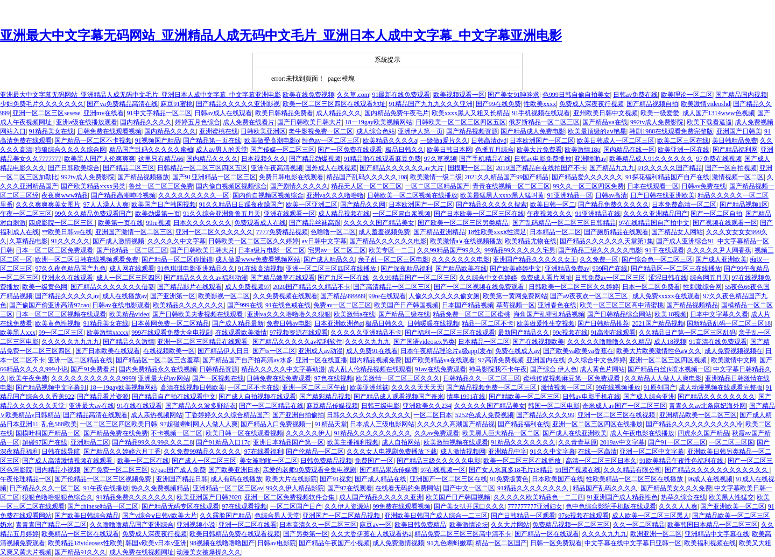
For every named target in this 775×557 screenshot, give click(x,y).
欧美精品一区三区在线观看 (80, 534)
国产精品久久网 (362, 204)
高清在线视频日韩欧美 (192, 387)
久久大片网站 (510, 524)
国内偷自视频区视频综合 (231, 186)
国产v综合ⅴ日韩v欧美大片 (159, 515)
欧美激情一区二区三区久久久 (398, 378)
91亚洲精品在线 (598, 213)
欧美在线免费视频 (308, 94)
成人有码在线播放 (236, 479)
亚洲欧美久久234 (427, 406)
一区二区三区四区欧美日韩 (118, 424)
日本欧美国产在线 (557, 479)
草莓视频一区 (515, 305)
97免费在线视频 (719, 159)
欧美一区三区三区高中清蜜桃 (622, 305)
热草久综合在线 (683, 497)
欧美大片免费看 (539, 149)
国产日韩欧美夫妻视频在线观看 (198, 314)
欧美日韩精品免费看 (284, 113)
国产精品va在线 (604, 122)
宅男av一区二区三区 (336, 250)
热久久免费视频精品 (160, 488)
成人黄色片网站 (602, 369)
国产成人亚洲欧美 (721, 259)
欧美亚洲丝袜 (369, 387)
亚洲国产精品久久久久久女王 (535, 259)
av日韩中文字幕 (323, 241)
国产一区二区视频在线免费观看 (480, 287)
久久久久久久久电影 (461, 259)
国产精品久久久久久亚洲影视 (238, 104)
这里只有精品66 (161, 159)
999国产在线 (610, 268)
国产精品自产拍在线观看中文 (174, 396)
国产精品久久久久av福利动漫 (205, 277)
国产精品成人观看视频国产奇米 (399, 396)
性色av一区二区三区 (331, 140)
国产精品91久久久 (80, 552)
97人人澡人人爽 (106, 204)
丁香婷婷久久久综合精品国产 (227, 415)
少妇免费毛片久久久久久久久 (42, 104)
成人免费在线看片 (248, 122)
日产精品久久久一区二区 (44, 488)
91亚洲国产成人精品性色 (622, 497)
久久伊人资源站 (347, 506)
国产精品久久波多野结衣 (200, 406)
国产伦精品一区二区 (315, 451)
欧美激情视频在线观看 (456, 442)
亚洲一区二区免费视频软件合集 (290, 497)
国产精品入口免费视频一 (276, 424)
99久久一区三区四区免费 (588, 186)
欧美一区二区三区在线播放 (522, 460)
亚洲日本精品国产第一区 (288, 442)
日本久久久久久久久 (202, 223)
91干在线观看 (664, 250)
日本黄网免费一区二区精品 (170, 323)
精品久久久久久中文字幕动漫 (283, 369)
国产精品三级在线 (404, 314)
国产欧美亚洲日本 (234, 470)
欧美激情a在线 (354, 314)
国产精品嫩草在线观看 (282, 277)
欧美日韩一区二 (552, 204)
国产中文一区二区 (469, 488)
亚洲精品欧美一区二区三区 (698, 415)
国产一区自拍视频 (731, 168)
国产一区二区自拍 (716, 213)
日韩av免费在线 (635, 94)
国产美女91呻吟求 (513, 94)
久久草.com (353, 94)
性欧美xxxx (540, 104)
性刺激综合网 (702, 287)
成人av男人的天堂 (221, 149)
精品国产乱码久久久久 (605, 488)
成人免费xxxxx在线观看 (666, 296)
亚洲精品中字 (507, 451)
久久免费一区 (599, 259)
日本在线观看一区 (653, 186)
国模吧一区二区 (470, 168)
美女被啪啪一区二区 (268, 460)
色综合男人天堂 (277, 515)
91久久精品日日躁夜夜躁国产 (241, 204)
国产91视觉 (336, 479)
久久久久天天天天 (417, 387)
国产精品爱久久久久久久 (587, 177)
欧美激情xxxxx (108, 332)
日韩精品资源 (218, 369)
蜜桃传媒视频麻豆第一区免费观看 (572, 378)
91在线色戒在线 (288, 305)
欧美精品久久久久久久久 (188, 305)
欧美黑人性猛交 (731, 497)
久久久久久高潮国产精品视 (456, 424)
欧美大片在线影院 (291, 479)
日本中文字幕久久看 (719, 314)
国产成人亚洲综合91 (685, 241)
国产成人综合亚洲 (649, 396)
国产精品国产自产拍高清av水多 (247, 360)
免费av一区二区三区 (342, 305)
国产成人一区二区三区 (204, 460)
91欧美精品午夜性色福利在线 (682, 460)
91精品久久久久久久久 (523, 442)
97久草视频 (440, 159)
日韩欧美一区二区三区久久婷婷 (253, 241)
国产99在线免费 (498, 104)
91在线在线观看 (139, 406)
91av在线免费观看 (440, 369)
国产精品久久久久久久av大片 (402, 168)
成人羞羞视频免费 (384, 232)
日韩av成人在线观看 (223, 113)
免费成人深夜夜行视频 (591, 104)
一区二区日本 (432, 415)
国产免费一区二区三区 (115, 470)
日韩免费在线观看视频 (109, 131)
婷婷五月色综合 (197, 122)
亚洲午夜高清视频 (276, 168)
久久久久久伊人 (308, 433)
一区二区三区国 (731, 442)
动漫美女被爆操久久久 (209, 552)
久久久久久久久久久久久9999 (93, 378)
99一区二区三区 (60, 332)
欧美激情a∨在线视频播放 (466, 241)
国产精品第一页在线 (212, 140)
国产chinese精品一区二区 (102, 506)
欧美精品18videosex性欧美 (85, 543)
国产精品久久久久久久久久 (716, 396)
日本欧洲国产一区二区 (542, 140)
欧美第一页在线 (120, 223)
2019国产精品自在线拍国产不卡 (541, 168)
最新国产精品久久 (523, 332)
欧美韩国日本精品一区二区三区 (712, 524)
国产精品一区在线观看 (547, 534)
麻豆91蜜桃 (176, 104)
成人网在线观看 (131, 268)
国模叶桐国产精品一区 (48, 433)
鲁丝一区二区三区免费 (161, 186)
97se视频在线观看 (583, 515)
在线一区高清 (597, 451)
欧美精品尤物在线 (530, 241)
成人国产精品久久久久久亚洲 (381, 497)
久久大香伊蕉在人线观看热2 (371, 534)
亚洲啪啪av (590, 159)
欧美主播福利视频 (353, 442)
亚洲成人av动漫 (320, 351)
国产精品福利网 (735, 149)
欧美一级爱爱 (659, 113)
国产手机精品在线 (485, 159)
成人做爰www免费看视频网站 (257, 259)
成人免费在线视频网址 (141, 552)
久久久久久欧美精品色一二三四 (539, 497)
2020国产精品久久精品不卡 (311, 287)
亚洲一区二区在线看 (248, 524)
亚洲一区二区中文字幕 (651, 451)
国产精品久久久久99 (545, 415)
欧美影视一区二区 (224, 296)
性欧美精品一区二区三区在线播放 (635, 479)
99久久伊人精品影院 (295, 488)
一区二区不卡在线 (253, 387)
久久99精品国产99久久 (449, 250)
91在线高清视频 (260, 268)
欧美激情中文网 (733, 360)
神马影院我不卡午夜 (498, 369)
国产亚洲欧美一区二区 (732, 506)
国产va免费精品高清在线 (122, 104)
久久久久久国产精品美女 (378, 223)
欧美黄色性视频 (57, 323)
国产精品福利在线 (523, 424)
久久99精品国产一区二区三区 (414, 277)
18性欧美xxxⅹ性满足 (497, 232)
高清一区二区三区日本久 (601, 460)
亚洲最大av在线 (91, 406)
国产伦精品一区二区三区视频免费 (103, 479)
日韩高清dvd (488, 140)
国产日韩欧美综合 (74, 168)
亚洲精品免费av (567, 268)
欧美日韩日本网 (449, 149)
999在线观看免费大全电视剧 (171, 332)
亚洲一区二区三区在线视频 (617, 415)
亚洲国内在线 (545, 360)
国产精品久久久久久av (67, 296)
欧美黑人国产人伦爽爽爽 (99, 159)
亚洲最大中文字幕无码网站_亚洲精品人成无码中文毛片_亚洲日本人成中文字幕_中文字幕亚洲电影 (281, 36)
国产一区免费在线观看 (350, 149)
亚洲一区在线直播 (321, 360)
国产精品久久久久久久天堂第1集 (606, 241)
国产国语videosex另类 (424, 342)
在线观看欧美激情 (241, 332)
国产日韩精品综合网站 (619, 314)
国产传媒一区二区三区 (282, 149)
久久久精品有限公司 (632, 470)
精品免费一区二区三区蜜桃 (471, 314)
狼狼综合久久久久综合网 (70, 149)
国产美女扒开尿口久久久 (469, 506)
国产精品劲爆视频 (315, 159)
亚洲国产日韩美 (739, 131)
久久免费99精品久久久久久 (202, 451)
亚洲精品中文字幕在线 (717, 534)
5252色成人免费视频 (484, 415)
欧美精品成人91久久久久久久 (651, 159)
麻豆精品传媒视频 (332, 406)
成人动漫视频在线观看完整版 (721, 387)
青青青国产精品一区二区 (51, 524)
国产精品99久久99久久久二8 (152, 442)
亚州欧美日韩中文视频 (605, 113)
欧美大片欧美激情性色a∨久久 (658, 351)
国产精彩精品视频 (325, 396)
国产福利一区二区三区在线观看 (450, 332)
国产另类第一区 (305, 534)
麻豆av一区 (375, 524)
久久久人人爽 (678, 506)
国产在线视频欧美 (538, 342)
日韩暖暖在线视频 (433, 323)
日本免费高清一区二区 (684, 204)
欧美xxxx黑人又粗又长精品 (470, 113)
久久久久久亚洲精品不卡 (365, 332)
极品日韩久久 (404, 149)
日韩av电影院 (276, 543)
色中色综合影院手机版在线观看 (611, 506)
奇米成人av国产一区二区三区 (624, 406)
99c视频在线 (570, 332)
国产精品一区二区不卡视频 (93, 140)
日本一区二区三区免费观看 (54, 250)
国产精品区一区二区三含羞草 (158, 360)
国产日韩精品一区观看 (523, 515)
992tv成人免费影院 (657, 122)
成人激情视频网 (462, 451)
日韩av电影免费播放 (543, 159)
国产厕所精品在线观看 (616, 232)
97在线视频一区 (443, 470)
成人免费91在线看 (372, 351)
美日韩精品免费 (734, 140)
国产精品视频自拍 (652, 104)
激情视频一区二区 (738, 177)
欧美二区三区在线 (683, 140)
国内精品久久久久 (146, 122)
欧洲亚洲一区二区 (656, 534)
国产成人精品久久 (329, 259)
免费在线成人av (517, 351)
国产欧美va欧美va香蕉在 (578, 351)
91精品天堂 (331, 424)
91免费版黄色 (509, 479)
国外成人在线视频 (331, 168)
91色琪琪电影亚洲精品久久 (196, 268)
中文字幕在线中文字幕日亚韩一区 (632, 543)
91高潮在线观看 (613, 332)
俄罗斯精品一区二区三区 (544, 122)
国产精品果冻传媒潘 (389, 470)
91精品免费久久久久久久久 (135, 497)
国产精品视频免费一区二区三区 (492, 387)
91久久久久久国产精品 (669, 168)
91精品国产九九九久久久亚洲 (431, 104)
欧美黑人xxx (18, 332)
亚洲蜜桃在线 (218, 131)
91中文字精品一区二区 (159, 113)
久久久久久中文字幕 (176, 241)
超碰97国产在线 (44, 442)
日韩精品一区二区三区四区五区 (202, 168)
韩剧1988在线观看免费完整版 (671, 131)
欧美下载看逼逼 (709, 122)
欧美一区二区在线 (143, 460)
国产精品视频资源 (472, 131)
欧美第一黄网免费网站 (515, 296)
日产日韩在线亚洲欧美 (662, 195)
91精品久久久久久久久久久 (372, 433)
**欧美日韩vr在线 (66, 232)
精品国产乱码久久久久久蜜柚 (151, 149)
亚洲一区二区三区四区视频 (668, 360)
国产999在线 (245, 305)
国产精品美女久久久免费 (675, 488)
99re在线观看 (387, 296)
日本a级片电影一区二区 (271, 250)
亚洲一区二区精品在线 (80, 360)
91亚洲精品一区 (570, 195)
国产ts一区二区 (273, 351)
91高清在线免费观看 (718, 342)
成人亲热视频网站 (156, 415)
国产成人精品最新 (238, 323)
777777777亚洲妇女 (535, 506)
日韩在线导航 (60, 451)
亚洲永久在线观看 (67, 277)
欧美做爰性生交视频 (546, 323)
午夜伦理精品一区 (26, 479)
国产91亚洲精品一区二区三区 (214, 177)
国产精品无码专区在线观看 (180, 506)
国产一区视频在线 (218, 378)
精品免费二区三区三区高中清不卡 (462, 534)
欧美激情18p (582, 149)
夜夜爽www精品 (64, 195)
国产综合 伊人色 (553, 369)
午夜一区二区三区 (26, 213)
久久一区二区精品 (639, 524)
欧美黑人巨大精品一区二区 (501, 433)
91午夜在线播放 (106, 488)
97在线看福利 (263, 451)
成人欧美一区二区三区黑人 (650, 515)
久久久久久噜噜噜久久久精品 (609, 342)
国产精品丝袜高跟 (315, 223)
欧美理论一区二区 (687, 94)
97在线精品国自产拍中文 (653, 223)
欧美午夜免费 (28, 378)
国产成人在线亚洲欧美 (574, 433)
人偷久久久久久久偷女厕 (444, 296)
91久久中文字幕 (552, 451)
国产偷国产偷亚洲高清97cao (49, 305)
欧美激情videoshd (705, 104)
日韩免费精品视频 (326, 460)
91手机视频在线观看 (541, 113)
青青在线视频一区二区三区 (511, 186)
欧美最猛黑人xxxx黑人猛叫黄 (502, 195)
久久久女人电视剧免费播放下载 (392, 451)
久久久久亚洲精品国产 (655, 213)
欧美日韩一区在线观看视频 (244, 433)
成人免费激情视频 (398, 543)
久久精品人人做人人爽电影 (663, 378)
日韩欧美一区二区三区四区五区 (460, 122)
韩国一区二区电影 (554, 406)
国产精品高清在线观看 (95, 415)
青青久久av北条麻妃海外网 (707, 406)
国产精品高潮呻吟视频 (123, 195)
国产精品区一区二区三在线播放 (676, 268)
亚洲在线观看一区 (289, 213)
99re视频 (158, 223)
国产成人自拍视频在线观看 (257, 396)
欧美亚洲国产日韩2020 (209, 497)
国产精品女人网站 (677, 232)
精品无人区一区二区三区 (366, 186)
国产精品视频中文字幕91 (51, 387)
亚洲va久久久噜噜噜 (335, 195)
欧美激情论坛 (468, 524)
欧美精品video (129, 314)
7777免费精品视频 (282, 232)
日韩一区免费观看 (556, 543)
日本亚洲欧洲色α (338, 323)
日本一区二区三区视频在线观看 (61, 314)
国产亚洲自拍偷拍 (298, 415)
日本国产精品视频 (468, 305)
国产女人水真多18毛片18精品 (511, 470)
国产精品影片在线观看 (189, 287)
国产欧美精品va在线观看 (440, 360)
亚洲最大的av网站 (163, 378)
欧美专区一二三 (391, 250)
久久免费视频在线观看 (285, 296)
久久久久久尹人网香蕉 (719, 250)
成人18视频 (670, 342)
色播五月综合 (494, 149)
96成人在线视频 (709, 479)
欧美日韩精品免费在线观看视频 (234, 534)
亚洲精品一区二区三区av (228, 488)
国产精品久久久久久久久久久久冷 (694, 424)
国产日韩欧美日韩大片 (309, 122)
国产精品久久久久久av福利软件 (297, 342)
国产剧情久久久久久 (299, 186)
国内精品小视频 (57, 470)
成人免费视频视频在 (733, 351)
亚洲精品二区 (90, 442)
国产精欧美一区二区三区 (524, 396)
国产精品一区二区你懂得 (177, 259)
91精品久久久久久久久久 (533, 488)
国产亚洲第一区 (172, 296)
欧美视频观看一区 (459, 94)
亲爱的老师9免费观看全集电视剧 (309, 470)
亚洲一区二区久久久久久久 (214, 232)
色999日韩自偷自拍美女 (576, 94)
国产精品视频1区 (744, 204)
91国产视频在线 (578, 470)
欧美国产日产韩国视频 (163, 204)
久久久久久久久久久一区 (193, 195)
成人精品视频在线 (344, 213)
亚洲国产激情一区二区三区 (134, 232)
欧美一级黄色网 (44, 287)
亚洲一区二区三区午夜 (314, 387)
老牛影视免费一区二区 (320, 131)
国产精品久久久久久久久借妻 (112, 287)
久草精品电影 (28, 241)
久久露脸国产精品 (225, 515)
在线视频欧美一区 (169, 351)
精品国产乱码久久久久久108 (366, 177)
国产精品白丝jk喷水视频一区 (669, 369)
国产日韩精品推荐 (603, 323)
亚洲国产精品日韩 (182, 479)
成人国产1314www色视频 (718, 113)
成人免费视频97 (247, 287)
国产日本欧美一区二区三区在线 (479, 213)
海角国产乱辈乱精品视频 (548, 314)
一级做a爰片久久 (444, 140)
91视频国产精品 (157, 140)
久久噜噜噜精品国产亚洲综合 (132, 524)
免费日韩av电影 (288, 323)
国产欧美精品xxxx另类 (93, 186)
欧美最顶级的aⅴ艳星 (597, 131)
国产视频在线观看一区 (725, 223)
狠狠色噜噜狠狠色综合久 (57, 497)
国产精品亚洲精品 (439, 232)
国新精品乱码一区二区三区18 (729, 323)
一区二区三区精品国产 (437, 186)
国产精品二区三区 (128, 168)
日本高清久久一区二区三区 (318, 524)
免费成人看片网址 (546, 277)
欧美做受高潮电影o (271, 140)
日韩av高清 (611, 195)
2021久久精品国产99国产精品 (506, 177)
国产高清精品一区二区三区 (392, 287)
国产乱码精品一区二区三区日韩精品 (564, 223)
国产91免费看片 (93, 369)
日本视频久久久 (263, 159)
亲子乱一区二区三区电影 (393, 259)
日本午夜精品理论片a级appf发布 (446, 351)
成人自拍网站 (401, 442)
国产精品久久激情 (128, 342)
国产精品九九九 (612, 168)
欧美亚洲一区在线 (683, 149)
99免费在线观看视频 (401, 506)
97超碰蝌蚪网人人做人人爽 (199, 424)
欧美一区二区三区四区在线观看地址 (334, 104)
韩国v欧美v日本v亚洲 (156, 543)
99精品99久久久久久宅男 (519, 250)
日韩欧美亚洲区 (263, 131)
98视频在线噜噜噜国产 (222, 543)
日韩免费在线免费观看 (278, 378)
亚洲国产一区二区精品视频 (342, 515)
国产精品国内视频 (741, 94)
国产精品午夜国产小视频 (334, 543)
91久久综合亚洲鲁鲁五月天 (221, 213)
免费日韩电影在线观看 (291, 177)
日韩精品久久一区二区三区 (481, 378)
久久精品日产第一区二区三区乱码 (687, 332)
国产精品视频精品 (692, 305)
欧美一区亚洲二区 (311, 204)
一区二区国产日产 (296, 506)
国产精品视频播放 (143, 177)
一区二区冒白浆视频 (401, 213)
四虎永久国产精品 (703, 433)
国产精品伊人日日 (223, 351)
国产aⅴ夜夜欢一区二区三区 (589, 296)
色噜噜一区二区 (333, 232)
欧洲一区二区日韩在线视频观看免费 (86, 259)
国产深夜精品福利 (406, 268)
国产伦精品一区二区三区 (131, 250)
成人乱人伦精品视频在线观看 (370, 369)
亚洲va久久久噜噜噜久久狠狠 (288, 314)
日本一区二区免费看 (651, 287)
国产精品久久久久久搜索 (491, 204)
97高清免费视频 (501, 360)
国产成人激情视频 (118, 241)
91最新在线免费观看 (401, 94)
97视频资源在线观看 (299, 332)
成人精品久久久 (338, 113)
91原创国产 (660, 387)
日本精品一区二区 (555, 232)
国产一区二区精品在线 (271, 406)
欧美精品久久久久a (390, 140)
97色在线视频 (333, 378)
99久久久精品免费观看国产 (93, 213)
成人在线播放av (124, 296)
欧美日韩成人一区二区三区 (615, 140)
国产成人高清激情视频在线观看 (68, 460)
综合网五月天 (709, 277)
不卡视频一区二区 (176, 433)
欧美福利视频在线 (710, 543)
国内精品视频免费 (375, 360)
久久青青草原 (577, 442)
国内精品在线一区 (629, 149)
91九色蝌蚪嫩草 (450, 543)
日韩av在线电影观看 (121, 305)
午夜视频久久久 (549, 213)
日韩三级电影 (380, 406)
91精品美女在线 (51, 131)
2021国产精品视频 (658, 323)
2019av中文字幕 (622, 442)
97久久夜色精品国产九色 (70, 268)
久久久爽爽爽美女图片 (48, 204)
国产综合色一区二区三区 (657, 259)
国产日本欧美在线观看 (107, 351)
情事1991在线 (466, 396)
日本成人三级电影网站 (382, 424)
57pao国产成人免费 (178, 470)
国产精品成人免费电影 (533, 131)
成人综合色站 (375, 131)
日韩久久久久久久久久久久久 (369, 415)
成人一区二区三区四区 (128, 277)
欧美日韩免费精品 (420, 524)
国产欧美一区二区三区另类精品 (464, 223)
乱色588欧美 (59, 424)
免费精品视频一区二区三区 (571, 524)
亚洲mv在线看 (103, 113)
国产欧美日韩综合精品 (86, 515)
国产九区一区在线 (343, 277)
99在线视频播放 (617, 387)
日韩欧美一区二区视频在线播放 (412, 195)
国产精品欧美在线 (461, 268)
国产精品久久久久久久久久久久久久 (717, 470)
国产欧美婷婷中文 (515, 268)
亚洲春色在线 (557, 305)
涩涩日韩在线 (668, 277)
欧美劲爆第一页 (157, 213)
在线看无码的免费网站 (407, 488)
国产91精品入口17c (223, 442)
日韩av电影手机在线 (591, 396)
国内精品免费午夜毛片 (396, 113)
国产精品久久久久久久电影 (388, 241)
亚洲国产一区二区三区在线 (448, 479)
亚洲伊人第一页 (420, 131)
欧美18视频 (670, 314)
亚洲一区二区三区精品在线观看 (203, 342)
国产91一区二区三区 (677, 442)
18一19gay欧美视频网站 (378, 122)
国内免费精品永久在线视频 (157, 369)
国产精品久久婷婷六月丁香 (122, 451)
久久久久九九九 (367, 342)
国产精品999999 (342, 296)
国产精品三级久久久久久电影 (600, 250)
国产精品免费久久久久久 (613, 204)
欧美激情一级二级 (436, 177)
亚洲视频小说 (196, 524)
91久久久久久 (70, 241)
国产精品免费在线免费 (115, 433)
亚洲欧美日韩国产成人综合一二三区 (436, 515)
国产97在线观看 (349, 488)
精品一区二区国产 (501, 543)
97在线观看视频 (244, 506)
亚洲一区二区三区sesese (46, 113)
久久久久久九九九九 (70, 342)
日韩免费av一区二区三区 (610, 277)
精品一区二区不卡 (487, 323)
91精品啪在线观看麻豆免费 (382, 159)
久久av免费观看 (436, 433)
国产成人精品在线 (380, 479)
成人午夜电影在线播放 (642, 433)
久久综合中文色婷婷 (488, 277)
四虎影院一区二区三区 (62, 223)
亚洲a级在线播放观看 (86, 122)
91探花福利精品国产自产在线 (667, 177)
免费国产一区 (374, 460)
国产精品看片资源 (103, 396)
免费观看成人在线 (260, 223)
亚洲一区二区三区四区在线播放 (332, 268)
